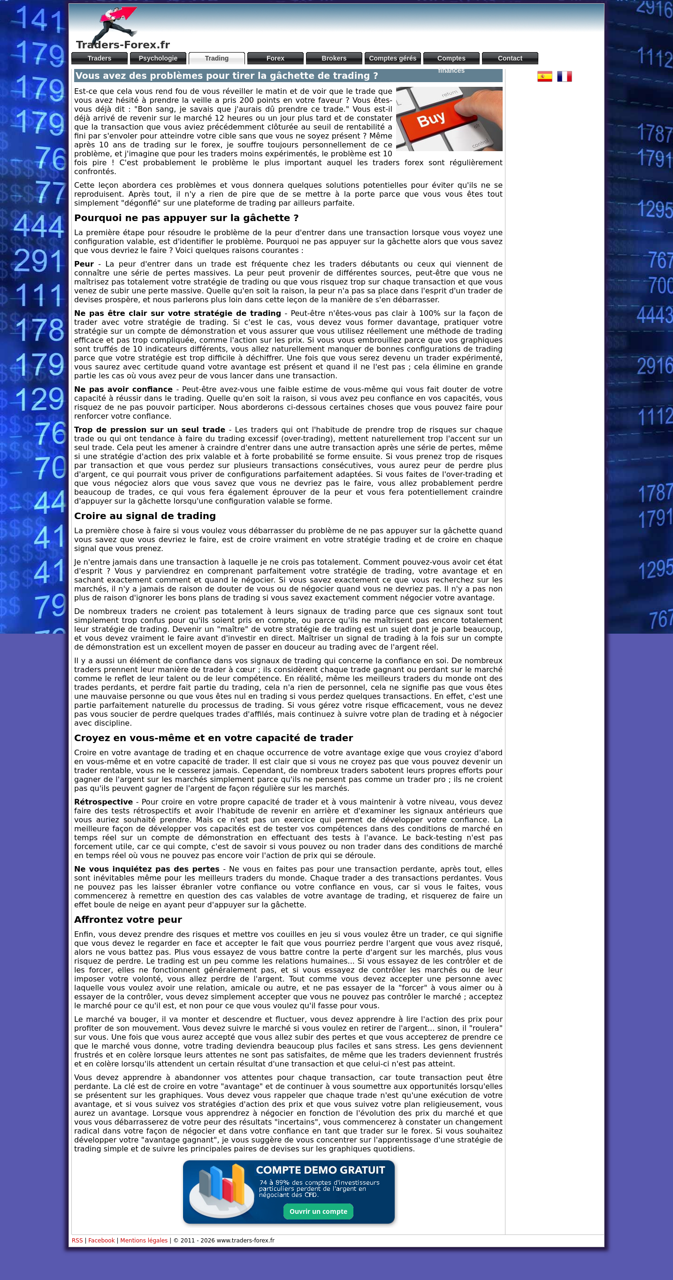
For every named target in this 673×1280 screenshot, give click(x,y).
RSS (77, 1240)
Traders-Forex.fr (123, 45)
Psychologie (158, 58)
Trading (217, 58)
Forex (275, 58)
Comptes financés (451, 59)
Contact (510, 58)
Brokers (334, 58)
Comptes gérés (392, 58)
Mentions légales (144, 1240)
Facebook (101, 1240)
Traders (100, 58)
